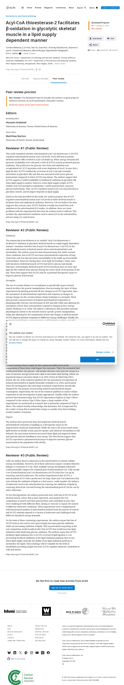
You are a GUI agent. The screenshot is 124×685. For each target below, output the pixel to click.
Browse (38, 7)
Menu (21, 7)
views (91, 50)
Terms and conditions (16, 640)
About (71, 7)
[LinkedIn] (14, 654)
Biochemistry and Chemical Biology (21, 16)
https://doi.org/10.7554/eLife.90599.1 (20, 69)
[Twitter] (20, 654)
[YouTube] (37, 654)
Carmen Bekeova (13, 47)
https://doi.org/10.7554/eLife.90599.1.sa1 (22, 447)
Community (61, 7)
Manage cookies (103, 352)
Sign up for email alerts (62, 588)
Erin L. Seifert (13, 53)
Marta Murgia (38, 50)
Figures (36, 78)
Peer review (58, 78)
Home (29, 7)
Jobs (9, 629)
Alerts (91, 8)
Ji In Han (26, 47)
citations (114, 50)
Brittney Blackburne (58, 47)
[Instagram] (31, 654)
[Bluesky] (9, 654)
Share (95, 45)
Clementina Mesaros (21, 50)
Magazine (48, 7)
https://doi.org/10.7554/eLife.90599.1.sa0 (22, 554)
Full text (25, 78)
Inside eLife (39, 629)
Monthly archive (42, 632)
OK (97, 359)
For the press (40, 635)
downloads (102, 50)
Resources (39, 638)
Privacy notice (62, 593)
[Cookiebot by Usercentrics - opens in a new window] (104, 324)
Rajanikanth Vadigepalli (57, 50)
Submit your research (110, 8)
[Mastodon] (26, 654)
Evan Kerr (43, 47)
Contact (10, 638)
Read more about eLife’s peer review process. (29, 105)
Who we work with (14, 632)
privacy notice (15, 343)
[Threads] (42, 654)
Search (80, 8)
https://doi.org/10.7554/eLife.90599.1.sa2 (22, 222)
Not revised (97, 28)
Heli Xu (34, 47)
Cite (112, 38)
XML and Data (40, 640)
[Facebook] (48, 654)
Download (97, 38)
